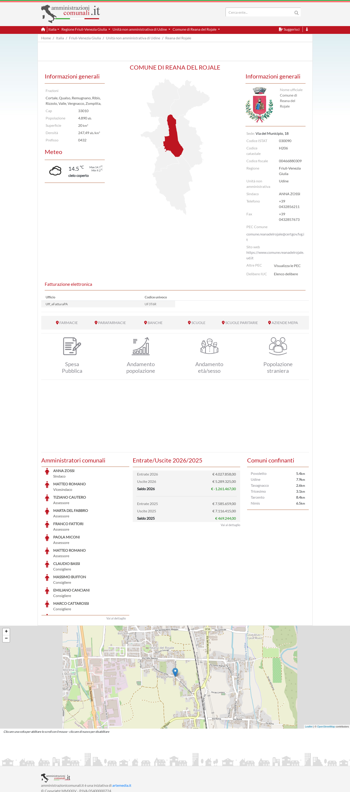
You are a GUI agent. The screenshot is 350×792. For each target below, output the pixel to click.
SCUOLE (198, 322)
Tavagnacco (260, 485)
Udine (255, 479)
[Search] (260, 12)
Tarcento (258, 497)
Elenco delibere (286, 274)
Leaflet (309, 692)
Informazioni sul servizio (60, 762)
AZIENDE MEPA (285, 322)
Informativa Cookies (131, 762)
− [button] (6, 604)
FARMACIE (68, 322)
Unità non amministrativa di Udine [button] (140, 29)
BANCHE (155, 322)
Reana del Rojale (178, 38)
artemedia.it (121, 751)
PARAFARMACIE (112, 322)
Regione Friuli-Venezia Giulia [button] (84, 29)
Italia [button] (52, 29)
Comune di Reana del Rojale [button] (195, 29)
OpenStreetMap (326, 692)
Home (46, 38)
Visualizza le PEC (287, 265)
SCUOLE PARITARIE (241, 322)
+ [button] (6, 597)
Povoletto (259, 473)
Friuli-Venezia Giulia (85, 38)
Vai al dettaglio (116, 584)
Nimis (255, 503)
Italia (60, 38)
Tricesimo (258, 491)
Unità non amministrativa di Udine (133, 38)
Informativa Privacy (97, 762)
